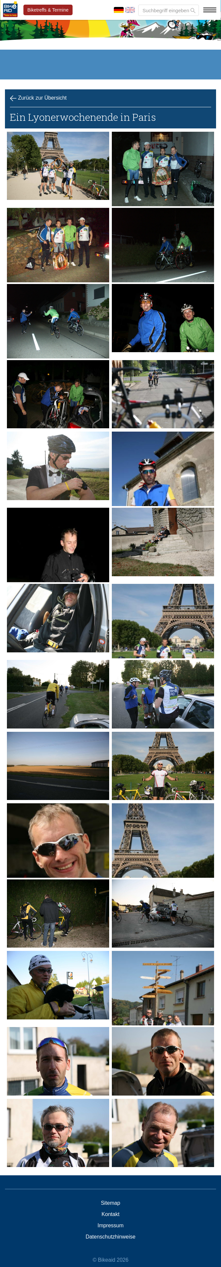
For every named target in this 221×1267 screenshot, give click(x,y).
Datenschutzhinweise (110, 1237)
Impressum (110, 1225)
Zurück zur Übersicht (38, 98)
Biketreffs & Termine (48, 10)
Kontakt (110, 1214)
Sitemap (110, 1203)
